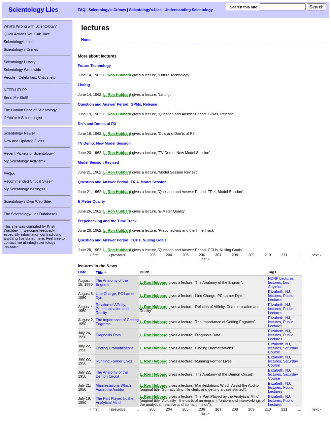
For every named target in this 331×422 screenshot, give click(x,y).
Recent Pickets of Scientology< (29, 153)
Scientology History (19, 62)
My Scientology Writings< (24, 189)
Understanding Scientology (189, 10)
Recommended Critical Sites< (28, 181)
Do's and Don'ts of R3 (97, 124)
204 (169, 255)
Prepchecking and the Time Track (107, 221)
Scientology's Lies (145, 10)
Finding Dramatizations (115, 348)
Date (82, 272)
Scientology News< (19, 133)
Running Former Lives (114, 361)
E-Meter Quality (91, 201)
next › (316, 255)
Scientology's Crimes (107, 10)
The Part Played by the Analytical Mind (114, 400)
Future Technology (94, 66)
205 (185, 255)
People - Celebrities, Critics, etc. (30, 77)
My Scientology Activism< (24, 161)
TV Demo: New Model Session (104, 143)
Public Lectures (280, 298)
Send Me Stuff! (16, 97)
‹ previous (117, 255)
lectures (274, 282)
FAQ (82, 10)
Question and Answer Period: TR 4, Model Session (122, 182)
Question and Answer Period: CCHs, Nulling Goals (122, 240)
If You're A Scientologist (23, 118)
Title (101, 273)
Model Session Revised (98, 162)
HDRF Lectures (281, 278)
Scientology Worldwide (22, 70)
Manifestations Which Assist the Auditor (113, 387)
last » (205, 259)
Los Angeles (278, 284)
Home (86, 40)
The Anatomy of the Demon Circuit (112, 374)
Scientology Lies (33, 9)
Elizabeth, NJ (279, 292)
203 (153, 255)
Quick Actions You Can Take (27, 34)
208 (235, 255)
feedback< (48, 230)
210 (268, 255)
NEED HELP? (15, 90)
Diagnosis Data (108, 335)
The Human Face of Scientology (30, 110)
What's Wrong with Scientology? (30, 26)
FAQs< (9, 173)
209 (251, 255)
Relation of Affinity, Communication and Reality (112, 309)
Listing (84, 85)
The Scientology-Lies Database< (30, 214)
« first (94, 255)
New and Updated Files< (24, 141)
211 (284, 255)
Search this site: (245, 7)
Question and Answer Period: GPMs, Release (117, 104)
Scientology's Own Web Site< (28, 201)
